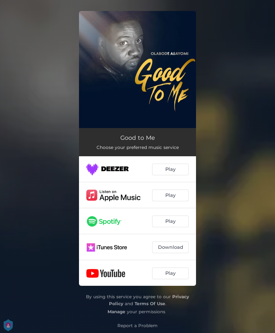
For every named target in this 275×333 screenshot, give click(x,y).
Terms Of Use (150, 303)
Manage (116, 311)
